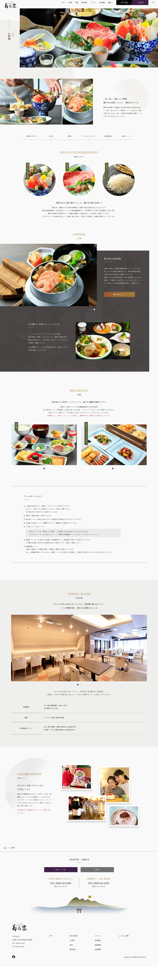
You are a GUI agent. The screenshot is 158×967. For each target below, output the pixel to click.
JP (111, 2)
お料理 (70, 2)
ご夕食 (50, 136)
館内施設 (84, 2)
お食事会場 (107, 136)
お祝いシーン (126, 136)
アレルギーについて (88, 136)
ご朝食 (69, 136)
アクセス (93, 2)
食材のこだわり (32, 136)
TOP (63, 2)
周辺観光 (102, 2)
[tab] (89, 309)
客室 (76, 2)
